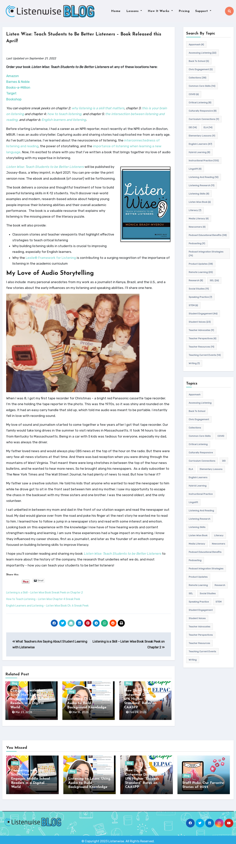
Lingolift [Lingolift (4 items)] (195, 168)
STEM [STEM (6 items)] (193, 305)
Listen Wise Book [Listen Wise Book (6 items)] (200, 202)
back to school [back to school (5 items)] (199, 61)
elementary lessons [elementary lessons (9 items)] (202, 135)
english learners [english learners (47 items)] (200, 144)
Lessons (134, 11)
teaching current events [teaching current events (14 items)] (205, 355)
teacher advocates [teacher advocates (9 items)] (201, 330)
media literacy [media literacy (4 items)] (199, 218)
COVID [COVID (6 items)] (194, 94)
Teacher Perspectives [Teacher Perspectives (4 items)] (202, 338)
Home (116, 11)
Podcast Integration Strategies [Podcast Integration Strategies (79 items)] (206, 253)
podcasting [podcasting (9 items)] (197, 243)
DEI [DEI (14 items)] (193, 127)
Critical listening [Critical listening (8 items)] (200, 102)
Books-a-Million (18, 87)
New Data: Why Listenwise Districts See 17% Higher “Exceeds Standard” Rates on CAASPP (143, 699)
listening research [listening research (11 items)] (201, 185)
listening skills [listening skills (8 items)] (199, 193)
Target (11, 93)
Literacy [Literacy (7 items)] (195, 210)
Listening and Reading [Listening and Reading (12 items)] (203, 177)
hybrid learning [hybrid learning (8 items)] (199, 152)
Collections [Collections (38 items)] (197, 77)
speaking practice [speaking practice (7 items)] (200, 297)
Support (203, 11)
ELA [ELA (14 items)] (208, 127)
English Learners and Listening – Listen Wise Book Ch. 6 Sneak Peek (47, 606)
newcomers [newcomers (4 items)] (197, 227)
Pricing (184, 11)
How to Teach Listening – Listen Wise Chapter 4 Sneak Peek (43, 599)
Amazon (12, 76)
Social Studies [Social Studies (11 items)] (199, 288)
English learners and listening (64, 120)
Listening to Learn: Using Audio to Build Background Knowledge (88, 703)
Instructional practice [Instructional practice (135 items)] (204, 160)
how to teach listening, (64, 114)
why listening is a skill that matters (98, 108)
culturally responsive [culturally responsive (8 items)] (202, 110)
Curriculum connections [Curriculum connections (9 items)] (204, 119)
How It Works (160, 11)
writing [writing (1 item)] (194, 363)
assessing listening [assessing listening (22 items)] (202, 52)
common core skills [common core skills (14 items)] (202, 86)
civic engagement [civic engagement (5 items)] (201, 69)
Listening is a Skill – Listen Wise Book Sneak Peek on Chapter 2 (44, 592)
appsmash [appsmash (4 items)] (196, 44)
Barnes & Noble (18, 82)
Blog (14, 683)
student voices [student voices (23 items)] (200, 322)
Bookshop (13, 99)
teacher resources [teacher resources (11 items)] (201, 346)
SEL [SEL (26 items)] (214, 280)
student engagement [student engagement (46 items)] (203, 313)
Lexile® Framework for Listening (51, 258)
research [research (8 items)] (196, 280)
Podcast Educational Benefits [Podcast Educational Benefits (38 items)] (208, 235)
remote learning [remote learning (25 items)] (201, 272)
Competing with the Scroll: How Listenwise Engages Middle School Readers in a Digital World (29, 699)
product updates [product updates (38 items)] (201, 264)
